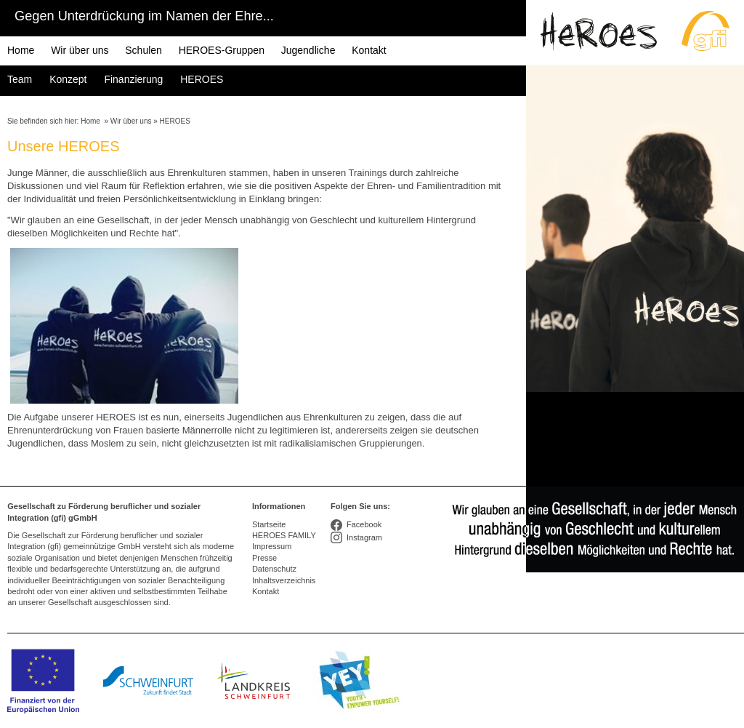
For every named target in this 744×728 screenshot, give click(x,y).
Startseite (269, 524)
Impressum (271, 546)
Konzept (67, 79)
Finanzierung (133, 79)
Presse (264, 557)
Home (20, 50)
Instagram (364, 537)
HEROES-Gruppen (221, 50)
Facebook (364, 524)
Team (19, 79)
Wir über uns (79, 50)
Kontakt (369, 50)
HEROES (201, 79)
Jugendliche (308, 50)
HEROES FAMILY (284, 535)
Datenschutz (274, 568)
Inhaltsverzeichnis (283, 580)
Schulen (143, 50)
